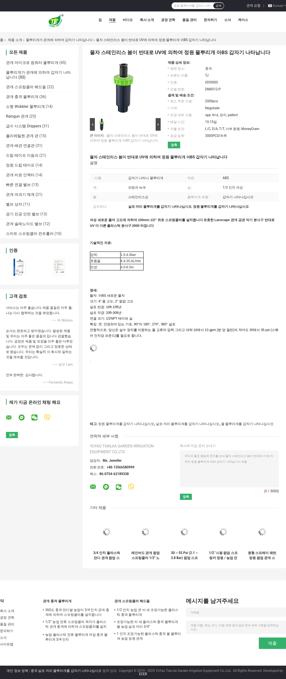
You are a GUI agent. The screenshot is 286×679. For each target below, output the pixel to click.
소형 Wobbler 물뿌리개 (25, 106)
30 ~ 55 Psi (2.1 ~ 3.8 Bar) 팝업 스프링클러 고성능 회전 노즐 (184, 555)
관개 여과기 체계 (20, 194)
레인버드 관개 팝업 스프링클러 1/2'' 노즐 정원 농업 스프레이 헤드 (145, 555)
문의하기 (210, 20)
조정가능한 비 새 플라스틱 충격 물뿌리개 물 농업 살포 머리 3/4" (147, 624)
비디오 (128, 20)
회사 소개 (147, 20)
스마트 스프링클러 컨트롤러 (30, 233)
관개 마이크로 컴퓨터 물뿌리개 (32, 62)
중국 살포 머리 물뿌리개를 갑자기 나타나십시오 (66, 671)
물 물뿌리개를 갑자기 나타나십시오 (247, 424)
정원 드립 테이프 (20, 165)
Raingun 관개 (17, 116)
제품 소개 (15, 40)
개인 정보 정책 (17, 671)
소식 (227, 20)
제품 (112, 20)
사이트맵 (6, 644)
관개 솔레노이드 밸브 (24, 224)
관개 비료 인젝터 (20, 175)
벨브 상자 (14, 204)
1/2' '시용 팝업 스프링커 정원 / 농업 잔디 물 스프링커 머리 (223, 555)
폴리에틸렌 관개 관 (22, 136)
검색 (218, 5)
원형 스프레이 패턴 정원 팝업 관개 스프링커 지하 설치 (262, 555)
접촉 (174, 145)
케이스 (243, 20)
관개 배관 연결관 (20, 145)
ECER (143, 674)
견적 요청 (253, 5)
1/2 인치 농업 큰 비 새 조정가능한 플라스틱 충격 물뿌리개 (147, 612)
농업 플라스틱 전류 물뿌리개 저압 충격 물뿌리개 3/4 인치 (76, 637)
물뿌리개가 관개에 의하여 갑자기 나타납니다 (59, 40)
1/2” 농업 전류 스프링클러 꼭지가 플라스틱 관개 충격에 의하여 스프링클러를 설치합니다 (76, 625)
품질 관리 (189, 20)
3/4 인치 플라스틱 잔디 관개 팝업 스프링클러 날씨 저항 (106, 555)
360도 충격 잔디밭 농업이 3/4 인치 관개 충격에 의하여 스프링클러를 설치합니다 (77, 612)
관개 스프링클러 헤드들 (26, 87)
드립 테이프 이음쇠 (22, 155)
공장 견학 (168, 20)
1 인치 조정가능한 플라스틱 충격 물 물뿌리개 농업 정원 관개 (149, 636)
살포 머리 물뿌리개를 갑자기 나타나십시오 (187, 424)
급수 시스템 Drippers (23, 126)
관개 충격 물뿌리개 (22, 96)
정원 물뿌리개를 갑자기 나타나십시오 (126, 424)
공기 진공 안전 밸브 (22, 214)
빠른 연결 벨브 (18, 184)
